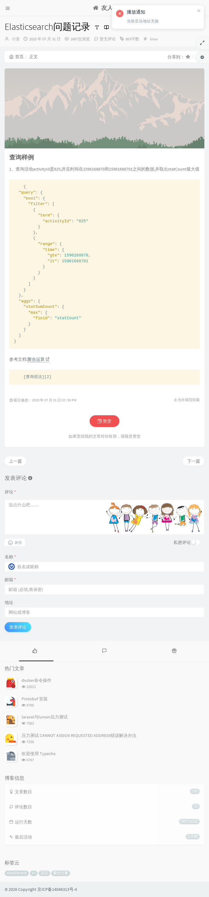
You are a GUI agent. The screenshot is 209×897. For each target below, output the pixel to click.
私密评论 (182, 542)
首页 (16, 56)
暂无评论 (108, 39)
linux (154, 39)
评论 (10, 492)
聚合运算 (38, 359)
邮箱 (10, 579)
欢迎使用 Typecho (39, 753)
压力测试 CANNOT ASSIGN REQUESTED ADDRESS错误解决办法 (79, 735)
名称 (10, 557)
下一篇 (193, 461)
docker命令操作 (36, 680)
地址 (9, 602)
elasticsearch (17, 873)
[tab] (35, 650)
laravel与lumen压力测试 (45, 717)
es (33, 873)
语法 (44, 873)
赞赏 (104, 421)
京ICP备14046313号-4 (57, 889)
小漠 (15, 39)
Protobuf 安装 (35, 699)
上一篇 (15, 461)
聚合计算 (60, 873)
